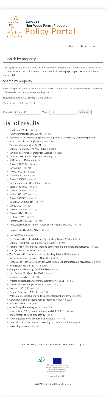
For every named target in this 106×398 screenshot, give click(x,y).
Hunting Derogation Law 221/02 (25, 133)
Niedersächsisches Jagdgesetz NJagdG (28, 258)
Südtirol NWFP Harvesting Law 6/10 (27, 156)
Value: (45, 112)
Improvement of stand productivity (27, 314)
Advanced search (89, 46)
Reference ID (48, 88)
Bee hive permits (18, 303)
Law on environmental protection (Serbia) (30, 152)
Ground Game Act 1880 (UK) (23, 292)
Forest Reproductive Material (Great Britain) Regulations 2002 (40, 224)
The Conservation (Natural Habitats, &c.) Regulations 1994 (39, 254)
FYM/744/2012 (17, 175)
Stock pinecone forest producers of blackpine (32, 318)
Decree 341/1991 (18, 213)
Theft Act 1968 (16, 217)
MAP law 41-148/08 (19, 160)
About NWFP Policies (49, 344)
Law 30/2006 (16, 235)
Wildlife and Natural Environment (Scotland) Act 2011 (36, 280)
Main (70, 46)
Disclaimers (69, 344)
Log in (81, 344)
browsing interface (41, 67)
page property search (76, 71)
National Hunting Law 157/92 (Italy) (27, 148)
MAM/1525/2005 (18, 194)
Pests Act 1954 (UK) (19, 288)
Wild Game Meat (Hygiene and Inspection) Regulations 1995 (40, 295)
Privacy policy (29, 344)
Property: (8, 112)
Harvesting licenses (19, 326)
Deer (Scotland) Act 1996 (22, 250)
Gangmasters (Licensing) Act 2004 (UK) (29, 269)
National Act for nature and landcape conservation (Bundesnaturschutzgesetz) (49, 246)
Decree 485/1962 (18, 186)
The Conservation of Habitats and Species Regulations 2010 (39, 239)
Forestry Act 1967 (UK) (20, 220)
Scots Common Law (19, 276)
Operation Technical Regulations (25, 182)
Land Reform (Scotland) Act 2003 (26, 273)
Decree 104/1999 (18, 164)
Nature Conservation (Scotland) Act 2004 (30, 284)
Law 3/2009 (15, 167)
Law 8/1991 (15, 205)
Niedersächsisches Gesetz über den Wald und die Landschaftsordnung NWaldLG (50, 261)
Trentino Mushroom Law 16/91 (25, 145)
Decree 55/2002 (17, 179)
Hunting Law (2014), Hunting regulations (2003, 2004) (36, 311)
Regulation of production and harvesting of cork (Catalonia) (39, 322)
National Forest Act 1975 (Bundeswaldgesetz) (32, 242)
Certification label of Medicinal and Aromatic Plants (35, 299)
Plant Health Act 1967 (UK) (23, 265)
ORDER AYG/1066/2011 (21, 201)
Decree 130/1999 (18, 209)
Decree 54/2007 (17, 198)
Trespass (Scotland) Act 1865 (24, 229)
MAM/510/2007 (17, 190)
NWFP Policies (41, 384)
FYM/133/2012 (17, 171)
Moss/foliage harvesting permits (25, 307)
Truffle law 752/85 (18, 130)
